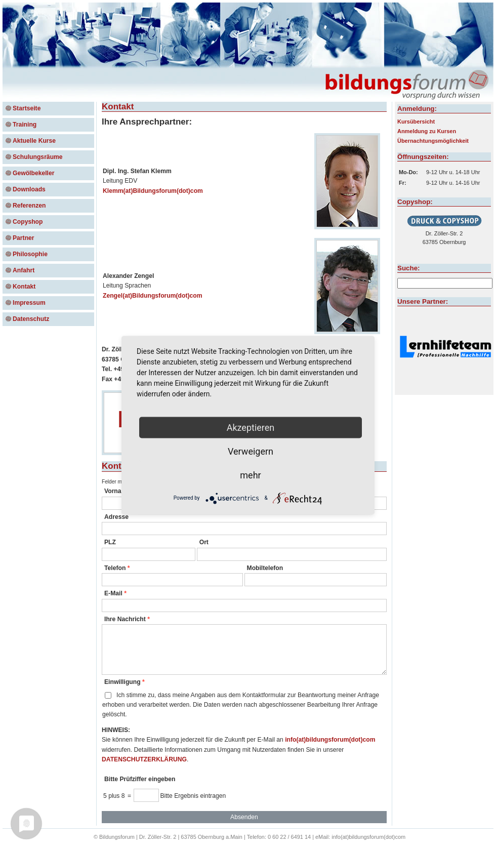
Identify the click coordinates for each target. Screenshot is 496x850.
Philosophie (30, 254)
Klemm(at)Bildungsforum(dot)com (153, 190)
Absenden (244, 817)
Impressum (29, 302)
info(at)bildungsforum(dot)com (330, 739)
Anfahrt (23, 270)
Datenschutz (31, 318)
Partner (23, 237)
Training (24, 124)
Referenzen (29, 205)
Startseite (26, 108)
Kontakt (24, 286)
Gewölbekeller (33, 173)
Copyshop (28, 221)
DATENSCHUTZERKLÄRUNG (144, 759)
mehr (250, 474)
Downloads (29, 189)
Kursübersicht (416, 121)
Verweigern (250, 451)
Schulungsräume (38, 156)
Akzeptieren (251, 427)
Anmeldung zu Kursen (426, 131)
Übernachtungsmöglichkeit (433, 141)
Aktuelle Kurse (34, 140)
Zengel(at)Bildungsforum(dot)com (152, 295)
